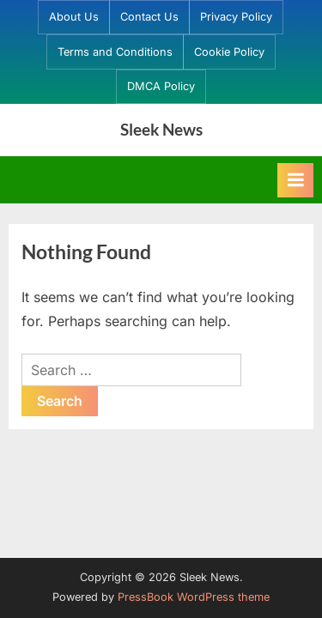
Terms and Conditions (115, 51)
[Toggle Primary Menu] (295, 180)
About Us (74, 16)
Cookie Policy (229, 51)
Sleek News (161, 129)
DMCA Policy (161, 86)
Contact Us (149, 16)
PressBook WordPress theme (194, 597)
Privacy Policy (236, 16)
